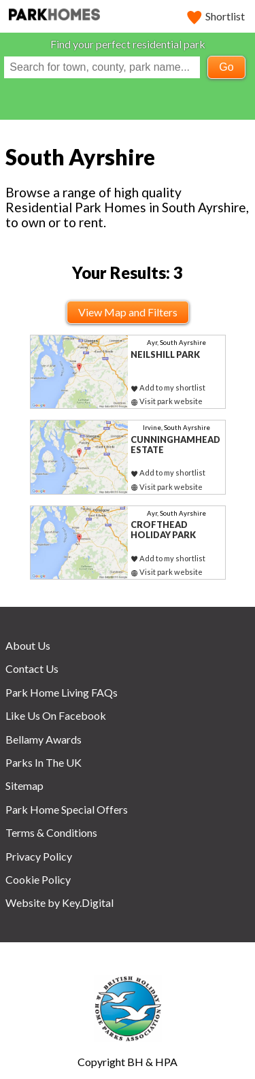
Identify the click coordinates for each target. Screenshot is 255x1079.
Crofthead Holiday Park (163, 529)
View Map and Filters (127, 311)
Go (226, 67)
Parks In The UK (43, 762)
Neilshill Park (165, 354)
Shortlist (216, 16)
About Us (27, 645)
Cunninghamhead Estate (175, 444)
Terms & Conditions (51, 832)
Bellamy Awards (43, 739)
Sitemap (24, 785)
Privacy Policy (38, 856)
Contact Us (31, 668)
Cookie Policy (38, 879)
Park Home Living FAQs (61, 692)
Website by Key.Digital (59, 902)
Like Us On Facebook (55, 715)
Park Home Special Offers (66, 809)
